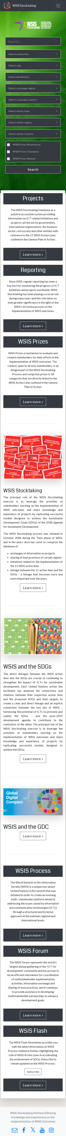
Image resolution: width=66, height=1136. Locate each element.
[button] (33, 54)
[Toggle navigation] (58, 5)
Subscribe (33, 1071)
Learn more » (33, 254)
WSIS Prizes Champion (26, 151)
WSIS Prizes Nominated (26, 144)
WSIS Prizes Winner (24, 158)
